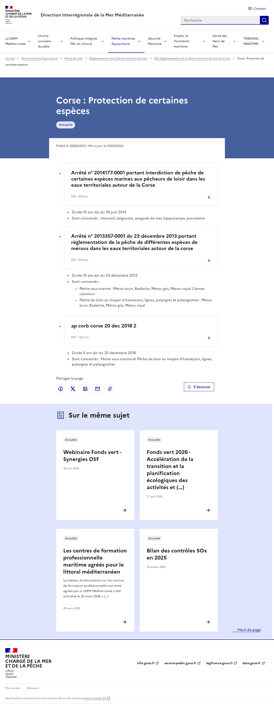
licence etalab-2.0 (95, 698)
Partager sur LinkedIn (85, 388)
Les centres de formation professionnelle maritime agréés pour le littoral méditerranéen (95, 561)
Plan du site (12, 688)
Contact (260, 8)
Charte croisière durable (44, 41)
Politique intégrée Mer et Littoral (83, 41)
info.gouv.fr (146, 663)
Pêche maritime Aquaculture (123, 41)
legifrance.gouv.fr (219, 663)
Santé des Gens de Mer (220, 41)
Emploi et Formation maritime (182, 41)
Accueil (10, 58)
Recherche (264, 20)
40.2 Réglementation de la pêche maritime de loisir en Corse (192, 58)
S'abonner (199, 386)
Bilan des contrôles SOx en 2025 (177, 554)
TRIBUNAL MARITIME (251, 41)
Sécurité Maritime (154, 41)
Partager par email (97, 388)
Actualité (65, 125)
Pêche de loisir (73, 58)
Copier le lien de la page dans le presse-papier (110, 388)
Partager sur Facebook (60, 388)
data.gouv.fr (252, 663)
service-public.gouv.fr (180, 663)
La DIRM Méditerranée (15, 41)
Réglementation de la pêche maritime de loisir (118, 58)
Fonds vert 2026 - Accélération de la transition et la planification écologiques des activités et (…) (170, 469)
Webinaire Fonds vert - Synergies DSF (92, 455)
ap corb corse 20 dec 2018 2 (103, 325)
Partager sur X (72, 388)
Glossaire (33, 688)
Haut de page (249, 629)
